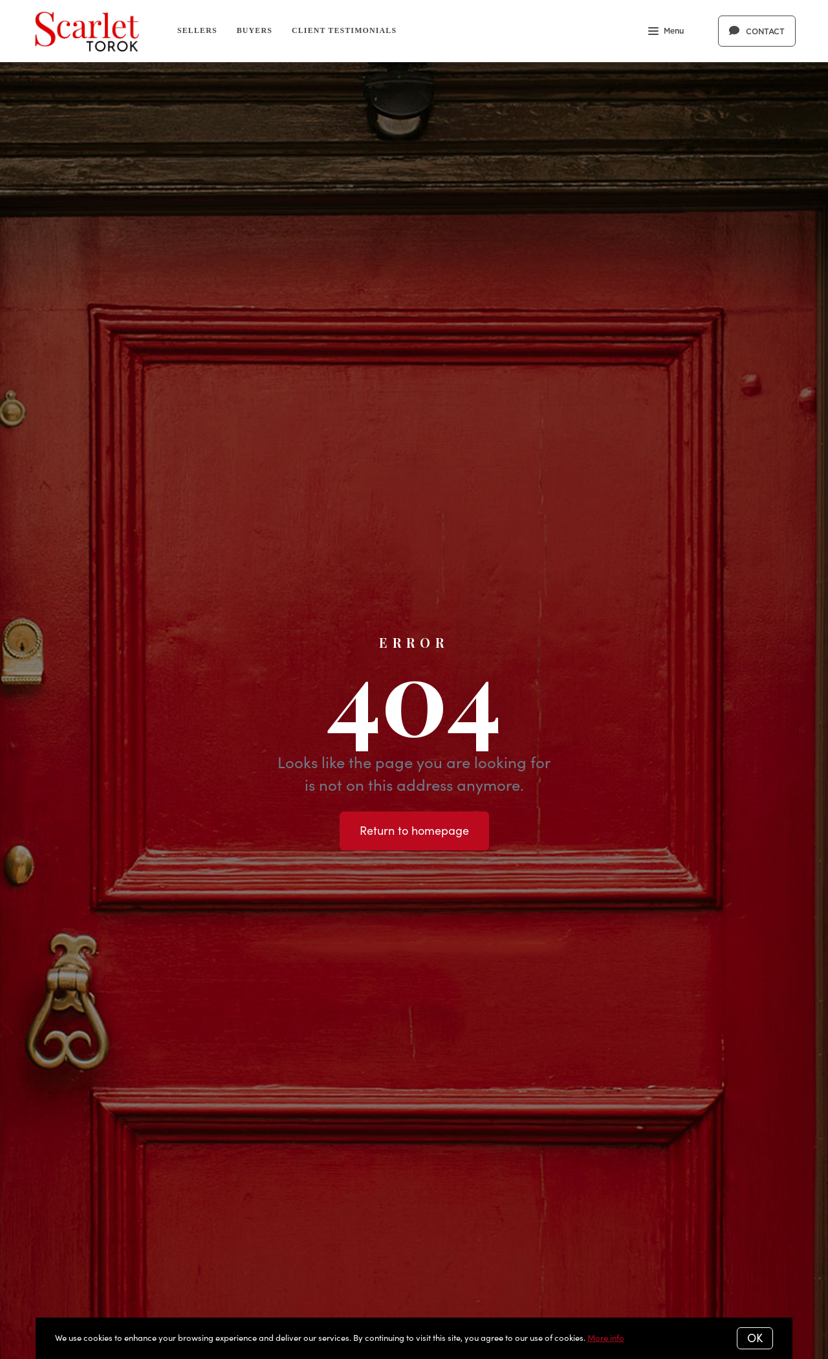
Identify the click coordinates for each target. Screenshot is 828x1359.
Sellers (197, 30)
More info (605, 1337)
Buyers (254, 30)
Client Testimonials (344, 30)
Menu (666, 32)
